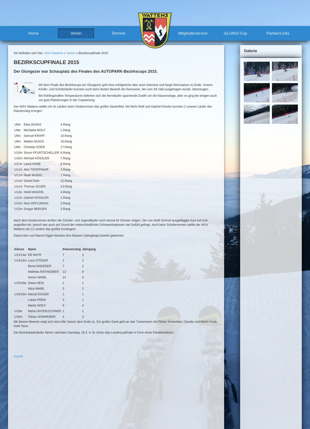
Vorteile (161, 400)
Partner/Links (278, 33)
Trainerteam (123, 400)
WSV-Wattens (53, 53)
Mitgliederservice (192, 33)
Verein (76, 33)
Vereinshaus (123, 404)
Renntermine (119, 420)
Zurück (18, 356)
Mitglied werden (166, 404)
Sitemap (239, 375)
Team (114, 393)
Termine (118, 33)
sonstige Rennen (171, 381)
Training (161, 393)
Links (159, 420)
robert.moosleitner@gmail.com (38, 418)
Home (33, 33)
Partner (160, 416)
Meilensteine (118, 412)
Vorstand (121, 396)
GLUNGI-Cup (235, 33)
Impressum (224, 375)
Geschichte (117, 408)
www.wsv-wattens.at (29, 422)
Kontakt (209, 375)
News (114, 388)
